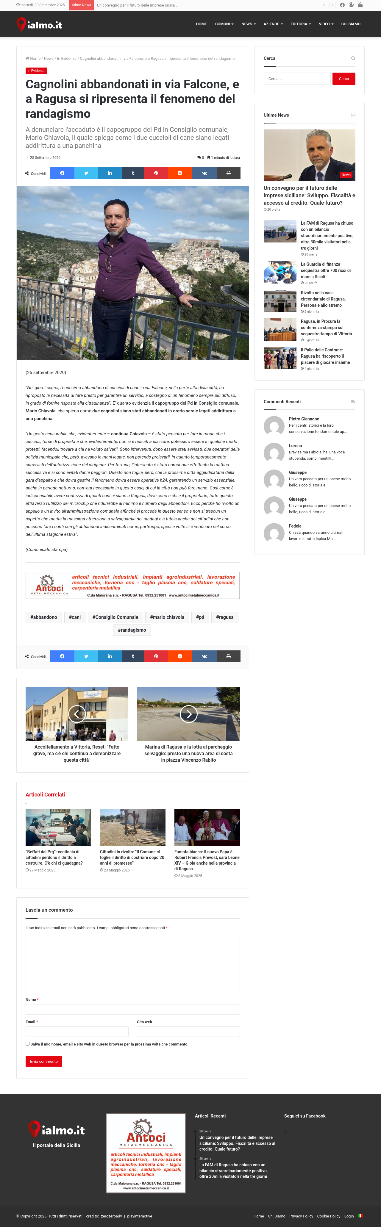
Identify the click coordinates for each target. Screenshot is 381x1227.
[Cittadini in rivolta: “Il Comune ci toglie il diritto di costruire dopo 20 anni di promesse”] (132, 827)
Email (32, 1022)
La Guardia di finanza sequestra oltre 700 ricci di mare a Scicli (326, 270)
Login (349, 1216)
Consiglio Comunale (116, 617)
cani (76, 617)
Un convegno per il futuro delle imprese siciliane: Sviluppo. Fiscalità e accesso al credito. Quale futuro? (309, 195)
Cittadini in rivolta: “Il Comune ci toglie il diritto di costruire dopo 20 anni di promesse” (132, 857)
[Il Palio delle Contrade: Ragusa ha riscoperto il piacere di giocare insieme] (280, 358)
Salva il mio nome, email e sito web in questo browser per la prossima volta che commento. (109, 1044)
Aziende (271, 24)
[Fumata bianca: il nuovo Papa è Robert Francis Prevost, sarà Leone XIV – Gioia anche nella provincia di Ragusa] (207, 827)
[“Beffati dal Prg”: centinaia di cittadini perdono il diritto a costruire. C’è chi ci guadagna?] (58, 827)
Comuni (222, 24)
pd (201, 617)
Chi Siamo (350, 24)
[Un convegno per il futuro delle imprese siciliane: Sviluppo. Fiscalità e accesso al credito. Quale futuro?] (309, 155)
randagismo (133, 630)
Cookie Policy (329, 1216)
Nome (32, 999)
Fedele (295, 526)
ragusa (226, 617)
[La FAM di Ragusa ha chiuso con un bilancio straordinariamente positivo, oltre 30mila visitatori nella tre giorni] (280, 231)
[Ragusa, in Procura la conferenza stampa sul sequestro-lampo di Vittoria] (280, 329)
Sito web (144, 1022)
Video (324, 24)
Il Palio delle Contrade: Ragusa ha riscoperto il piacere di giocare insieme (325, 356)
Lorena (295, 445)
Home (201, 24)
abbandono (45, 617)
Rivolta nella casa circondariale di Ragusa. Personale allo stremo (323, 299)
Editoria (299, 24)
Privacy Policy (301, 1216)
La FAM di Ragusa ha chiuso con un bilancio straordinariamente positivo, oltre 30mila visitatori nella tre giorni (327, 236)
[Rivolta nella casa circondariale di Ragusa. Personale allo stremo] (280, 301)
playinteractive (139, 1216)
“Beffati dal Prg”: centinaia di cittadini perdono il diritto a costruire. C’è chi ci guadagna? (54, 857)
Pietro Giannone (304, 419)
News (246, 24)
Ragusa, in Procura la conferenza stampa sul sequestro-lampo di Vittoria (326, 327)
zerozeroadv (111, 1216)
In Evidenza (67, 58)
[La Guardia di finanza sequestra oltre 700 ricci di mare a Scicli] (280, 272)
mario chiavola (168, 617)
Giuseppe (298, 472)
